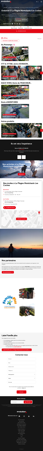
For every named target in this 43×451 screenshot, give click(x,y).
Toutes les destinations (13, 7)
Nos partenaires (7, 272)
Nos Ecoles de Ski (21, 422)
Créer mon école (21, 430)
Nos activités (21, 421)
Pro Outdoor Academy (21, 425)
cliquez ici (24, 387)
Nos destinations (21, 419)
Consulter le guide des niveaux (10, 40)
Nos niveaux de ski (21, 426)
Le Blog (21, 434)
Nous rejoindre (21, 431)
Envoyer (21, 392)
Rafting (5, 97)
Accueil (5, 7)
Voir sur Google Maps (9, 192)
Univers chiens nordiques (9, 116)
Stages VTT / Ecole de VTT (10, 78)
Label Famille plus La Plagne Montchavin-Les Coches (16, 349)
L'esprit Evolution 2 (21, 428)
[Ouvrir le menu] (41, 1)
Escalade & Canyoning (8, 135)
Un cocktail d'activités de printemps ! (12, 59)
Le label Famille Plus (17, 346)
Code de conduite (21, 443)
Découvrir (21, 174)
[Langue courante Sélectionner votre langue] (37, 1)
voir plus (21, 153)
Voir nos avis (24, 19)
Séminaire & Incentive (21, 424)
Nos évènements (21, 433)
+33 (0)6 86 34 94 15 (9, 207)
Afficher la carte (21, 218)
